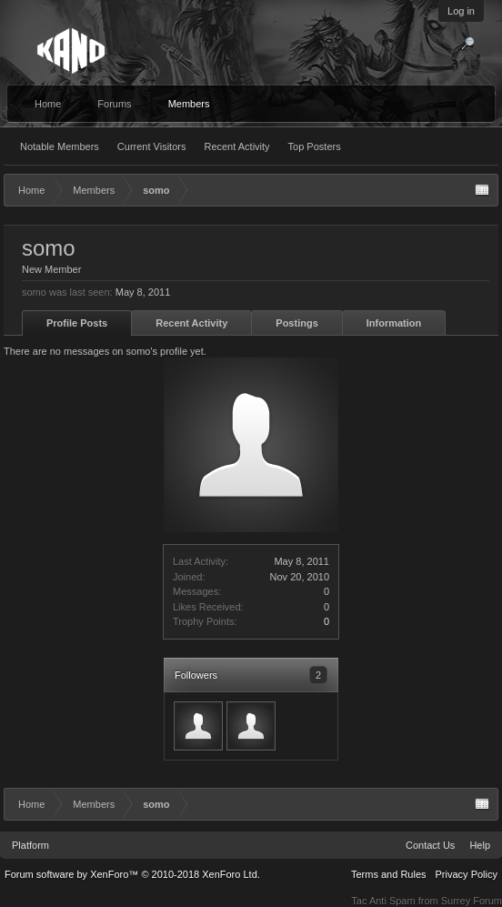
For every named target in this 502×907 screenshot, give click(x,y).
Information (394, 322)
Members (189, 103)
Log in (461, 10)
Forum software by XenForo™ (132, 874)
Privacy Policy (466, 874)
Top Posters (314, 146)
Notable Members (59, 146)
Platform (30, 845)
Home (48, 103)
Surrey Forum (471, 900)
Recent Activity (236, 146)
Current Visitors (151, 146)
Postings (296, 322)
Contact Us (430, 845)
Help (479, 845)
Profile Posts (76, 322)
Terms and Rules (389, 874)
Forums (114, 103)
